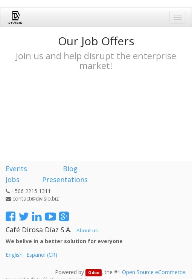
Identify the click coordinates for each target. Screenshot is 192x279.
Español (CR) (41, 254)
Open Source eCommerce (153, 272)
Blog (70, 168)
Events (16, 168)
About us (87, 230)
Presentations (64, 179)
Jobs (13, 179)
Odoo (93, 272)
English (14, 254)
